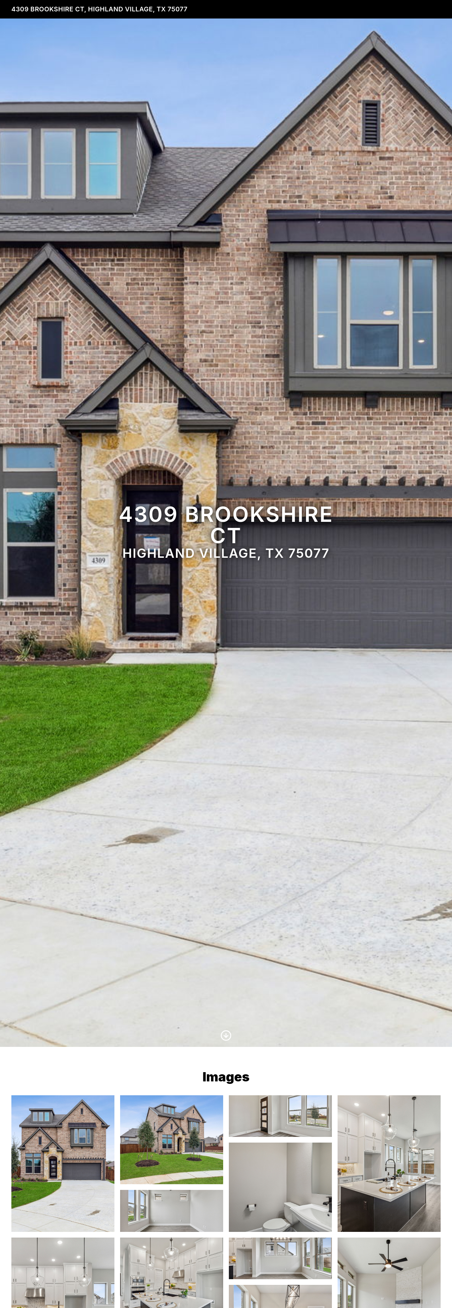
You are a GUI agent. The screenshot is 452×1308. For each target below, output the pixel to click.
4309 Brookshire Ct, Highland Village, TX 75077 (99, 9)
